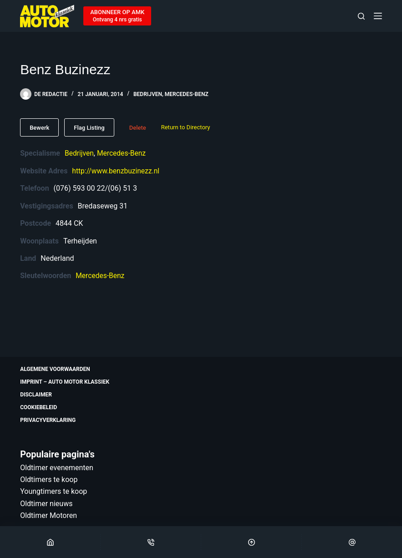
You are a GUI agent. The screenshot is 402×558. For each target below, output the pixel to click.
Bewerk (39, 127)
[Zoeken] (361, 16)
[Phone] (151, 542)
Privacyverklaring (48, 420)
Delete (137, 127)
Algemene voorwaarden (55, 369)
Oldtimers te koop (48, 479)
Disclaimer (36, 394)
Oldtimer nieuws (46, 503)
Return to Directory (185, 127)
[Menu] (378, 16)
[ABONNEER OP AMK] (117, 15)
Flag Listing (89, 127)
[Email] (352, 542)
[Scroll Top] (251, 542)
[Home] (50, 542)
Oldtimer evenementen (56, 467)
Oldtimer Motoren (48, 515)
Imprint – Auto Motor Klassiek (64, 382)
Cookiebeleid (38, 407)
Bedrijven (147, 94)
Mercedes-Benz (187, 94)
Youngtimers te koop (53, 491)
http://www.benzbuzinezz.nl (117, 170)
